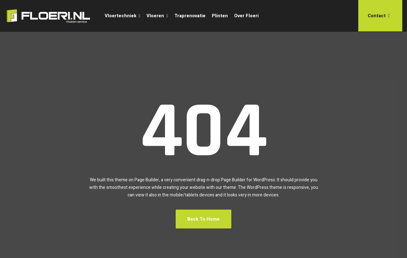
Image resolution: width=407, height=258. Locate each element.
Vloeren (155, 15)
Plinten (220, 15)
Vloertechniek (120, 15)
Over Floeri (246, 15)
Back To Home (203, 219)
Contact (379, 15)
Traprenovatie (190, 15)
